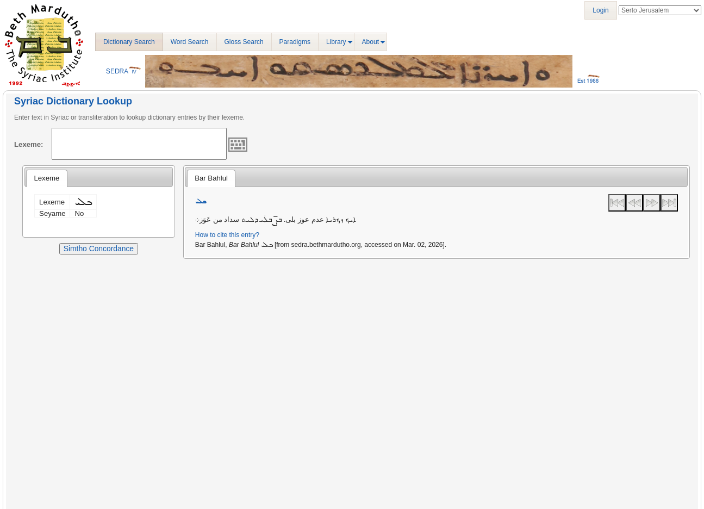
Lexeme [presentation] (46, 178)
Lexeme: (28, 144)
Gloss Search (244, 42)
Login (600, 10)
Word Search (190, 42)
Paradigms (294, 42)
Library (336, 42)
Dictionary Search (129, 42)
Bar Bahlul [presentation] (211, 178)
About (370, 42)
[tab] (46, 178)
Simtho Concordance (99, 248)
